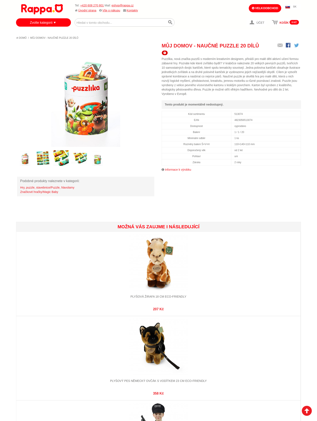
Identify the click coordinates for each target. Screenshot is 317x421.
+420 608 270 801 (92, 5)
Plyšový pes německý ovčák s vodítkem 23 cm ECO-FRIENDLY (87, 286)
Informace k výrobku (178, 169)
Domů (21, 37)
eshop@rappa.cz (122, 5)
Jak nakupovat (30, 348)
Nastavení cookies (148, 398)
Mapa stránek (77, 343)
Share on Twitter (297, 45)
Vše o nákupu (111, 10)
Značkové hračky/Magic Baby (39, 192)
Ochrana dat (29, 363)
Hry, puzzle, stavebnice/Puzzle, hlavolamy (47, 187)
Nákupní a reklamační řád (38, 353)
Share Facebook (288, 45)
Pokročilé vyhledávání (83, 353)
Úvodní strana (87, 10)
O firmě (25, 343)
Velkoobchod (265, 8)
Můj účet (120, 343)
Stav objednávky (126, 348)
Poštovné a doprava (34, 358)
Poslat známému (280, 45)
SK (295, 6)
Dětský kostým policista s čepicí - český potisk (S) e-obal (134, 286)
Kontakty (132, 10)
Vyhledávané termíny (82, 348)
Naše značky (29, 369)
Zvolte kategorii (41, 22)
